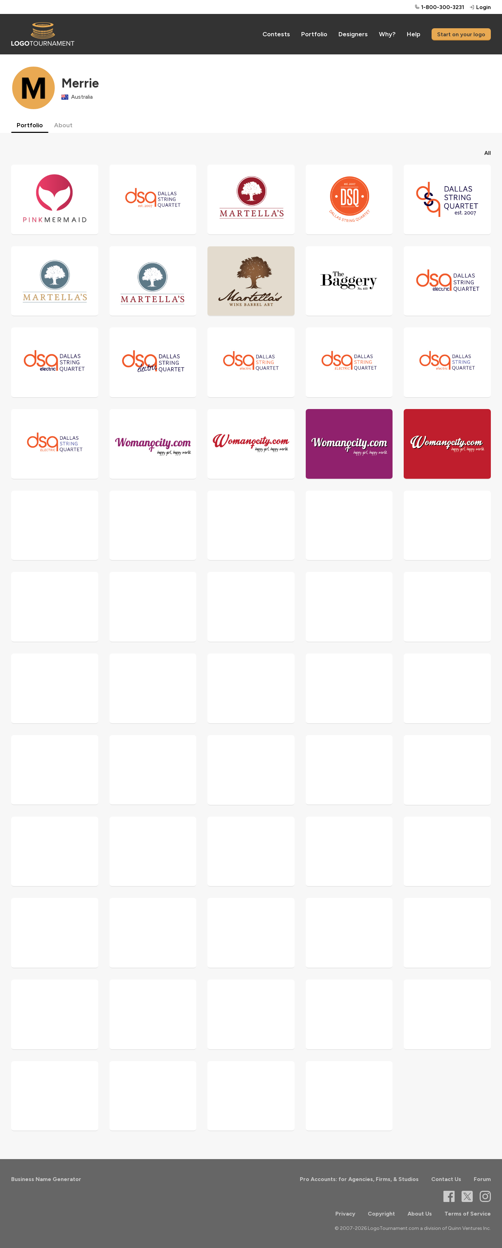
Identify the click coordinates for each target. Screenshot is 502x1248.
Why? (387, 34)
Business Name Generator (46, 1179)
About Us (420, 1213)
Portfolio (314, 34)
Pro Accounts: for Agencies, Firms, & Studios (359, 1179)
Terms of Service (467, 1213)
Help (413, 34)
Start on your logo (461, 34)
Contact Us (446, 1179)
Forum (482, 1179)
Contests (276, 34)
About (63, 125)
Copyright (381, 1213)
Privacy (345, 1213)
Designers (353, 34)
